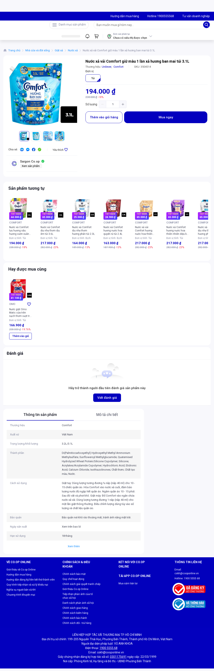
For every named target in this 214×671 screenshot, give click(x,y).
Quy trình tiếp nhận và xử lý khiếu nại (27, 587)
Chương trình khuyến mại (20, 597)
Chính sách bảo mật (74, 576)
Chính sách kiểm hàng (75, 615)
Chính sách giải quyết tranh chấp (81, 586)
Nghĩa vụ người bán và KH (21, 592)
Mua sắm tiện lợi (128, 592)
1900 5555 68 (192, 580)
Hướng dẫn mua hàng (18, 577)
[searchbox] (148, 26)
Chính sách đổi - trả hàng (76, 625)
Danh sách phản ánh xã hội (78, 605)
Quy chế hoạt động (73, 581)
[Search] (206, 26)
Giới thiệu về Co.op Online (21, 572)
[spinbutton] (112, 107)
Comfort (118, 69)
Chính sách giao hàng (75, 610)
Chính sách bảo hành (74, 620)
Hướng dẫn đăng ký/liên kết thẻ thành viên (30, 582)
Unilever (106, 69)
